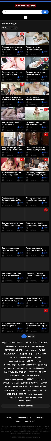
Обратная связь (24, 417)
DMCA (18, 421)
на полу (38, 357)
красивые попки (24, 368)
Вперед (31, 336)
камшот (29, 379)
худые (5, 343)
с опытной (41, 354)
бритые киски (25, 401)
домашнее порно (15, 397)
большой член (20, 387)
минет (30, 361)
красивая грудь (40, 368)
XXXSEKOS (21, 437)
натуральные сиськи (15, 372)
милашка (24, 346)
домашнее (14, 376)
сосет (6, 383)
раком (7, 387)
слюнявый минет (16, 361)
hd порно (42, 365)
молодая (44, 343)
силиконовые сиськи (14, 379)
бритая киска (26, 358)
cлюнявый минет (35, 394)
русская (22, 394)
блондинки (40, 379)
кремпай (21, 390)
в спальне (33, 372)
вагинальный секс (27, 365)
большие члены (31, 343)
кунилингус (11, 346)
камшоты (13, 357)
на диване (9, 390)
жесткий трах (38, 346)
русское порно (16, 343)
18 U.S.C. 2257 (30, 421)
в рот (38, 361)
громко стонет (25, 354)
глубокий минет (13, 350)
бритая (15, 383)
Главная (9, 417)
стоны (33, 350)
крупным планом (31, 376)
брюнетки (12, 394)
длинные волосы (29, 383)
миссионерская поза (37, 390)
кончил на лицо (9, 365)
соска (44, 383)
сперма (42, 372)
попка (42, 350)
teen (26, 350)
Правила (39, 417)
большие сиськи (38, 387)
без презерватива (34, 397)
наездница (9, 354)
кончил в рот (9, 368)
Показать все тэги (25, 406)
